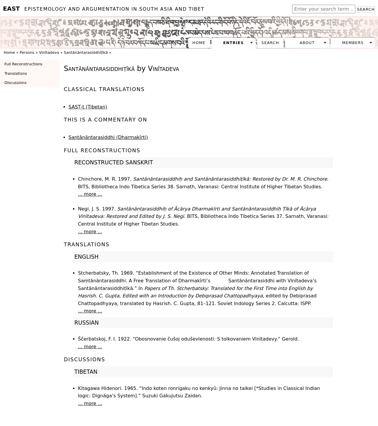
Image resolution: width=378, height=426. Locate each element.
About (307, 43)
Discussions (15, 82)
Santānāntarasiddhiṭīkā (86, 52)
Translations (15, 73)
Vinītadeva (49, 52)
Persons (27, 52)
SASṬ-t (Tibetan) (88, 107)
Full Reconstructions (23, 64)
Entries (233, 43)
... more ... (90, 194)
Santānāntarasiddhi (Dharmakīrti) (108, 137)
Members (353, 43)
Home (199, 43)
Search (366, 9)
